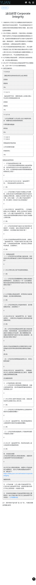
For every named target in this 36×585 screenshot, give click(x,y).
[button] (26, 2)
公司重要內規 (14, 497)
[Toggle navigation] (33, 2)
